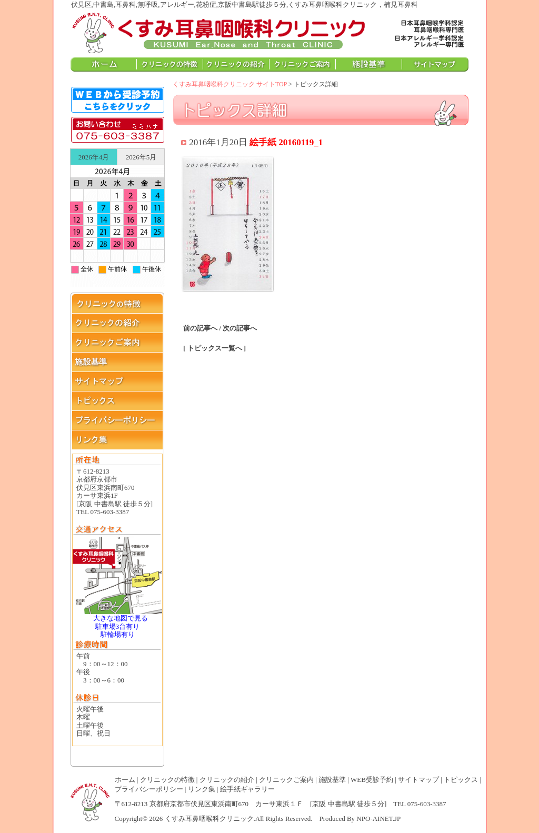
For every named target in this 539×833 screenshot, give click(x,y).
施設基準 (332, 780)
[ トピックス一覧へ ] (214, 348)
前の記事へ (200, 328)
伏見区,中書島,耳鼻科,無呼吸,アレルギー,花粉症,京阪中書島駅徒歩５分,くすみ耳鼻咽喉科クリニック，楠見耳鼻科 (219, 32)
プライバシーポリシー (149, 789)
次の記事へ (240, 328)
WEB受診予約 (372, 780)
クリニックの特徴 (167, 780)
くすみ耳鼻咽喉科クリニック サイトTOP (230, 84)
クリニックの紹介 (226, 780)
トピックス (461, 780)
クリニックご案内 (286, 780)
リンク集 (201, 789)
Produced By (337, 818)
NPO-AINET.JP (378, 818)
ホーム (125, 780)
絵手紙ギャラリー (247, 789)
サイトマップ (418, 780)
